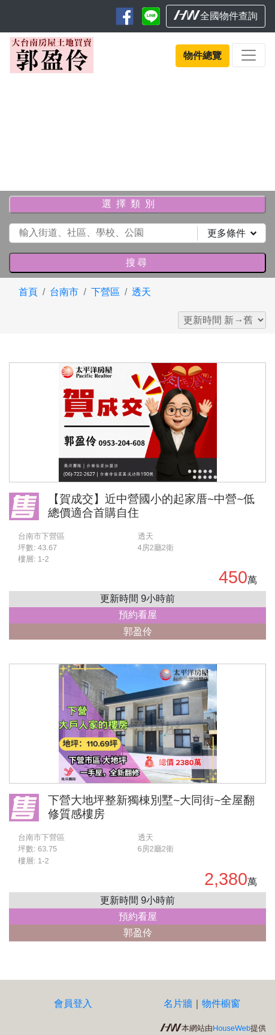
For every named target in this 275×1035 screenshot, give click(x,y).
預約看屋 (138, 615)
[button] (20, 129)
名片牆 (178, 1003)
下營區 (105, 292)
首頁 (28, 292)
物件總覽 (202, 55)
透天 (141, 292)
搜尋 (137, 262)
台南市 (64, 292)
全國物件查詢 (216, 15)
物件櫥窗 (221, 1003)
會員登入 (73, 1003)
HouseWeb (231, 1028)
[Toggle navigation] (248, 55)
